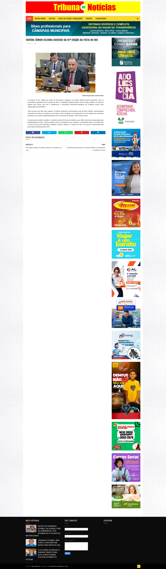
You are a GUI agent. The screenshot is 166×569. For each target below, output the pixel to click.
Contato (89, 18)
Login (66, 566)
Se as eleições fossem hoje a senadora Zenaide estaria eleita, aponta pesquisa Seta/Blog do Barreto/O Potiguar (43, 555)
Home (29, 18)
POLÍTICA (52, 18)
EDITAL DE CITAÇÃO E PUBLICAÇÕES (70, 18)
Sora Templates (36, 566)
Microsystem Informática (57, 566)
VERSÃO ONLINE (40, 18)
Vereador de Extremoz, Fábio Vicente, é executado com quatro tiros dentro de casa (49, 542)
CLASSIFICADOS (101, 18)
